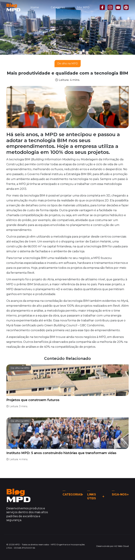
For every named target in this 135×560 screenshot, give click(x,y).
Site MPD (83, 7)
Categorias (58, 7)
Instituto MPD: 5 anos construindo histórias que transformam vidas (61, 453)
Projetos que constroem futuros (32, 400)
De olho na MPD (67, 63)
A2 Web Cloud (121, 546)
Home (35, 7)
